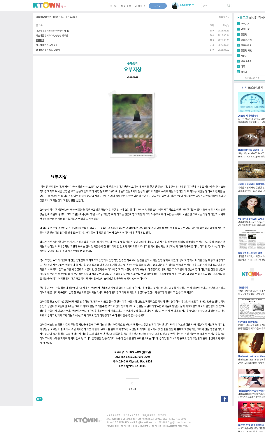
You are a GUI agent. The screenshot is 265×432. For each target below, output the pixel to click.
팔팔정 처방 (246, 50)
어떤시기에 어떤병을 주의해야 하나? (52, 30)
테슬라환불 (246, 45)
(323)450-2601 (178, 418)
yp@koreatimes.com (180, 422)
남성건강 (245, 29)
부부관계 (245, 23)
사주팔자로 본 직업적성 (46, 45)
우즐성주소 (246, 61)
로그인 (113, 6)
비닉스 (244, 71)
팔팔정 (244, 34)
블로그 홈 (126, 6)
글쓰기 (157, 6)
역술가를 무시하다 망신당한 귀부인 (52, 35)
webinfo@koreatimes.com (143, 422)
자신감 (244, 55)
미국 (243, 66)
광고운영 (162, 415)
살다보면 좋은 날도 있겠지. (48, 49)
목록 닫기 (224, 17)
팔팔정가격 (246, 39)
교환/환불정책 (148, 415)
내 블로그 (140, 6)
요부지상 (40, 40)
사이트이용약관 (113, 415)
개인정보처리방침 (131, 415)
